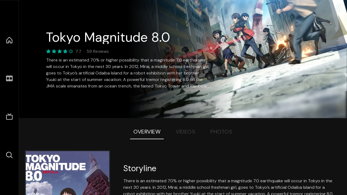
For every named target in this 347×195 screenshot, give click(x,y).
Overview (146, 131)
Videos (185, 131)
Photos (221, 131)
